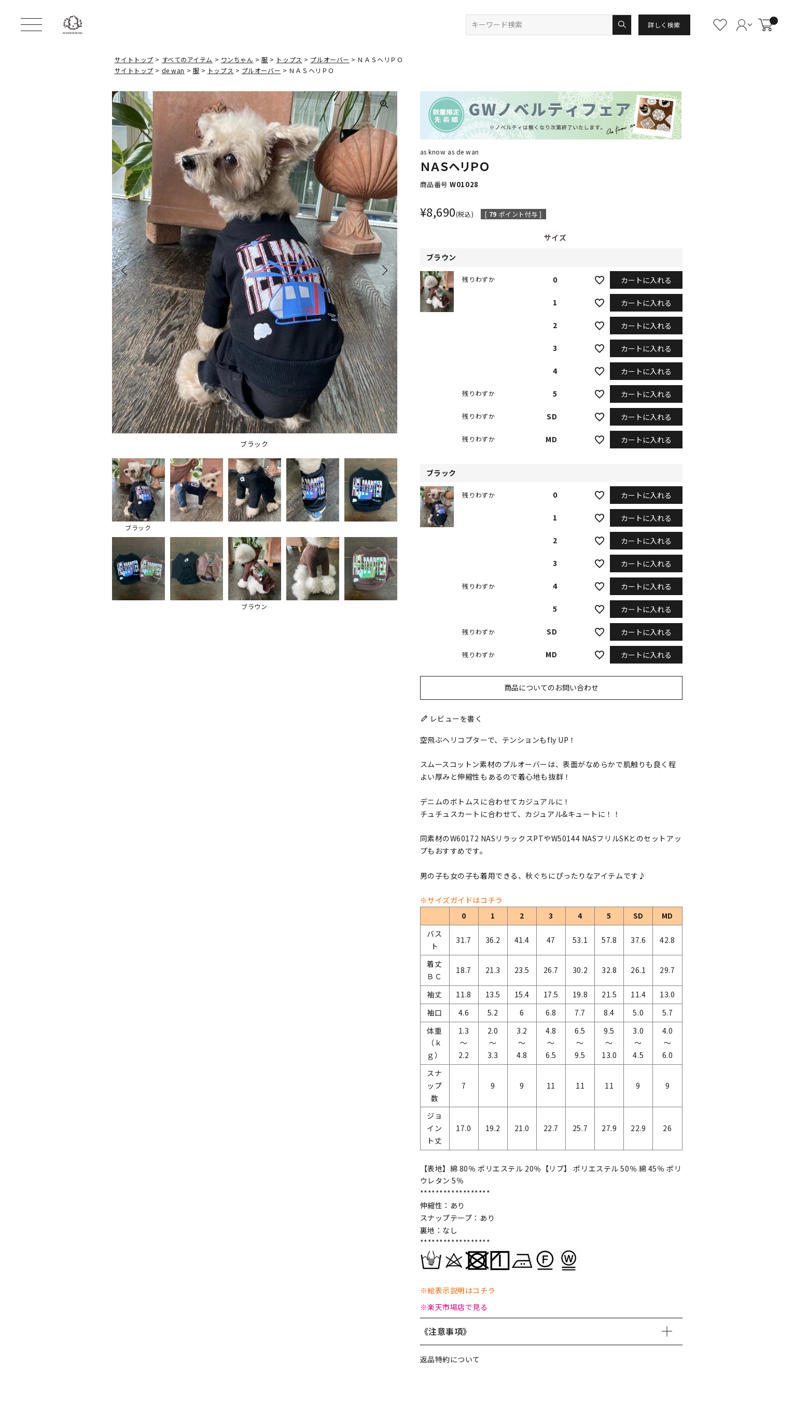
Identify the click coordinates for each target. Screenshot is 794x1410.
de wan (173, 70)
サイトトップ (134, 59)
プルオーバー (329, 59)
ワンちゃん (237, 59)
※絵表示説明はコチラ (458, 1290)
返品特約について (450, 1359)
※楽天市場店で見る (454, 1307)
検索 (621, 25)
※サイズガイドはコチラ (461, 900)
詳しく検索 (664, 24)
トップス (289, 59)
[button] (138, 495)
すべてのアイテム (187, 59)
